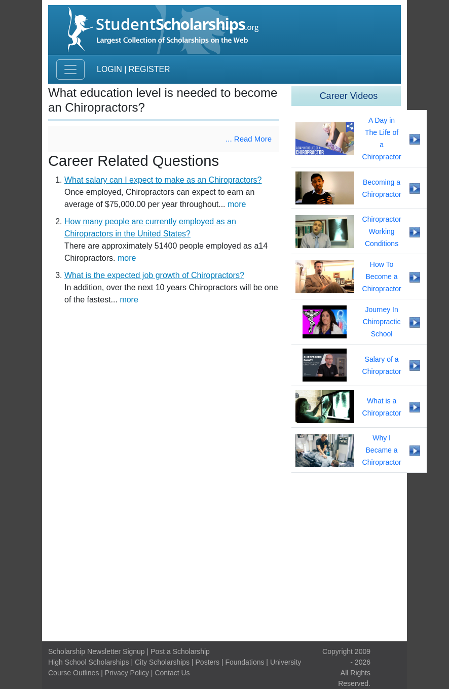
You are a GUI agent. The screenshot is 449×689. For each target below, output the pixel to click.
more (237, 204)
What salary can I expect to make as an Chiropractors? (163, 180)
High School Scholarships (88, 662)
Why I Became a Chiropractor (381, 450)
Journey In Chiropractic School (382, 321)
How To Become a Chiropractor (381, 276)
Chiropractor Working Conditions (381, 231)
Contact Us (172, 673)
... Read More (249, 138)
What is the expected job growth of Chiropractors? (154, 275)
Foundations (244, 662)
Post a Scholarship (180, 651)
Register (149, 69)
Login (109, 69)
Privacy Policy (127, 673)
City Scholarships (162, 662)
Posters (207, 662)
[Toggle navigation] (70, 69)
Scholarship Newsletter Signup (96, 651)
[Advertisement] (224, 557)
